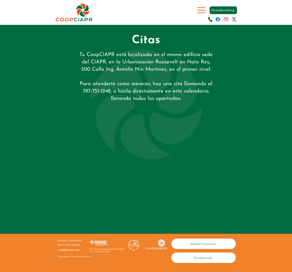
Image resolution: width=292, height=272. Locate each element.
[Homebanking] (223, 10)
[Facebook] (218, 19)
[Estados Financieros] (203, 244)
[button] (201, 10)
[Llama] (210, 19)
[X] (234, 19)
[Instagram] (226, 19)
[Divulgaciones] (203, 257)
